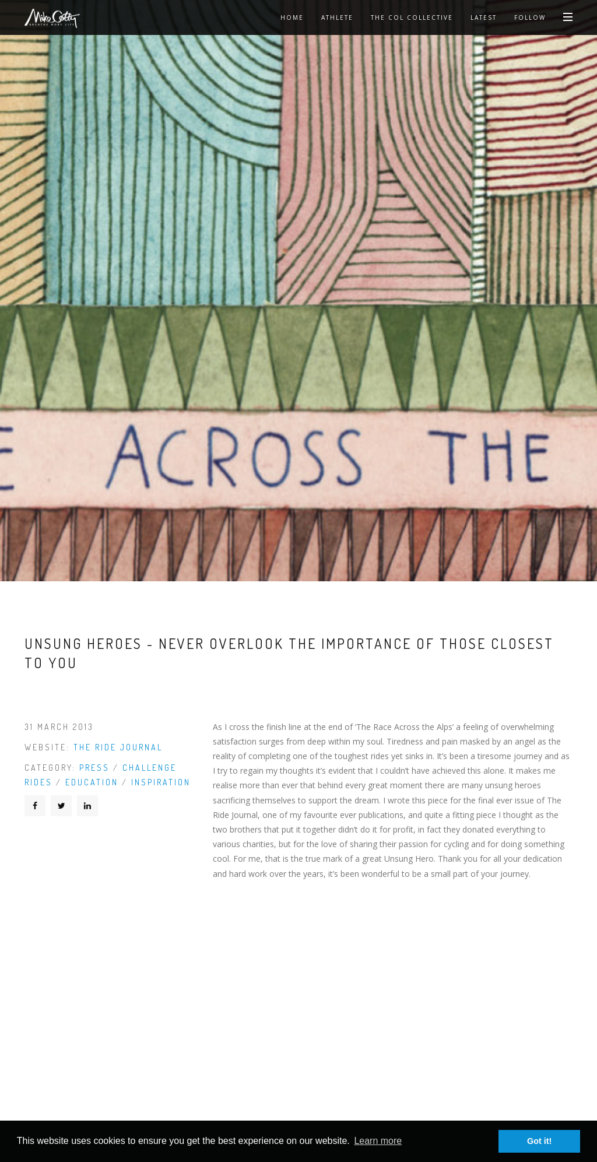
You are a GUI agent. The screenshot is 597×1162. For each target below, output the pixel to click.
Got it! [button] (539, 1141)
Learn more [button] (378, 1141)
